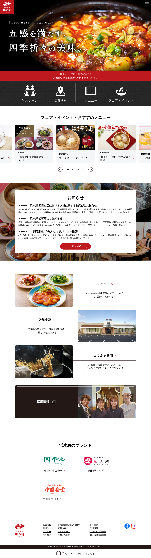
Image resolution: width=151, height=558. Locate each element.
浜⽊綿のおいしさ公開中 (69, 525)
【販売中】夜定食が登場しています (34, 158)
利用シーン (30, 92)
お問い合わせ (64, 535)
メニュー (90, 92)
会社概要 (94, 525)
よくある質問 (64, 532)
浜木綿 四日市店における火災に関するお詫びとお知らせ (63, 205)
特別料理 (47, 535)
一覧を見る (79, 246)
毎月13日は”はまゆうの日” (75, 158)
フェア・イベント (121, 92)
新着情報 (47, 525)
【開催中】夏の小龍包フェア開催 (117, 158)
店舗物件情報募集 (98, 532)
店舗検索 (60, 92)
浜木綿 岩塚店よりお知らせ (46, 218)
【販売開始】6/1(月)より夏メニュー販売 (54, 231)
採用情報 (94, 528)
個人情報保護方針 (98, 535)
